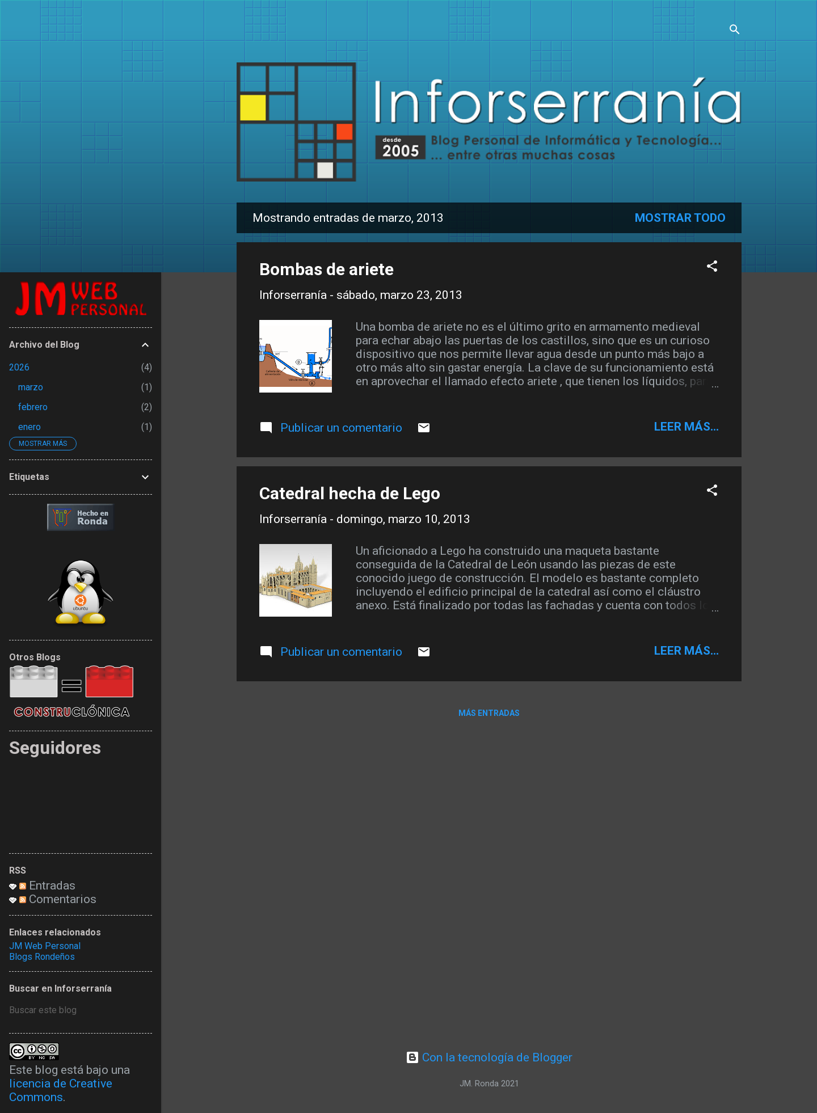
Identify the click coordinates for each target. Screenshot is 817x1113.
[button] (712, 267)
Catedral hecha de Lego (349, 493)
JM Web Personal (45, 946)
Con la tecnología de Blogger (489, 1057)
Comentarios (57, 899)
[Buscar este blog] (80, 1010)
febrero (33, 407)
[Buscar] (735, 31)
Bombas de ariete (326, 269)
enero (29, 426)
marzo (30, 387)
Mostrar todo (680, 218)
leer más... (686, 426)
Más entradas (489, 713)
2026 (19, 367)
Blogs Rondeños (42, 956)
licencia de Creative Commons (60, 1090)
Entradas (47, 885)
